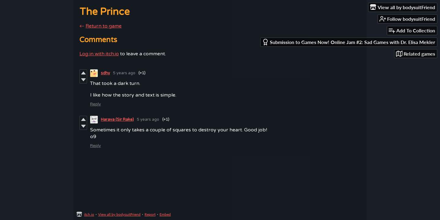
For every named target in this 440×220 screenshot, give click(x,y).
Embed (165, 214)
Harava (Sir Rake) (117, 119)
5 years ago (124, 73)
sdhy (105, 73)
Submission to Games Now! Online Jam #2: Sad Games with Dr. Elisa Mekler (348, 42)
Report (150, 214)
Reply (95, 104)
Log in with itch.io (99, 54)
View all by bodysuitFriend (119, 214)
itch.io (89, 214)
